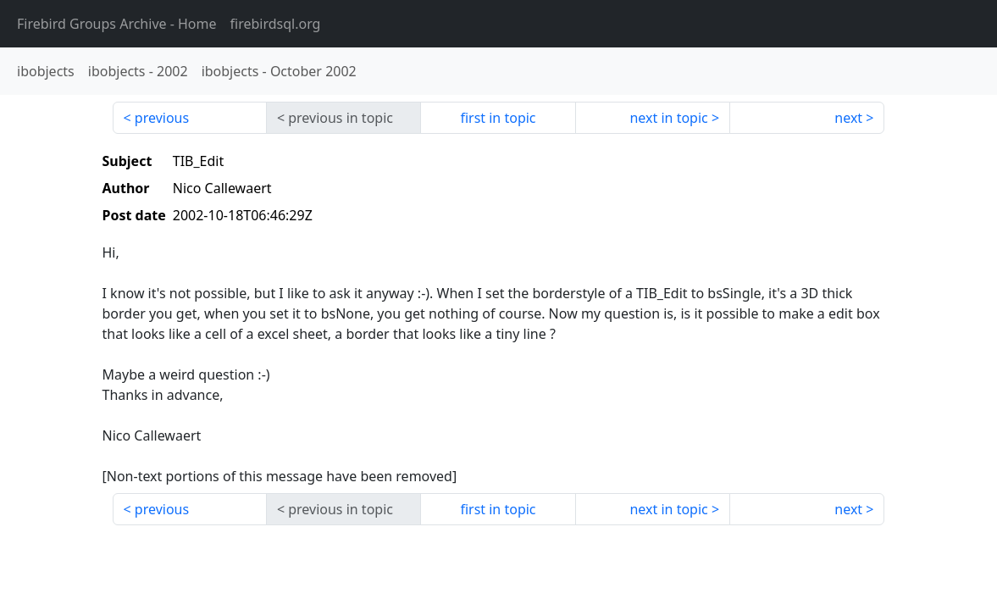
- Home (117, 23)
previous (162, 117)
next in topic (668, 117)
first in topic (497, 117)
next (848, 117)
